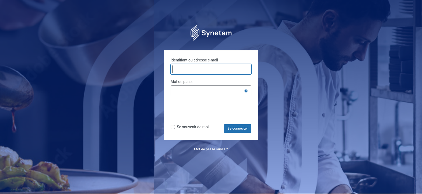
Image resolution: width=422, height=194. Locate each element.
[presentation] (211, 111)
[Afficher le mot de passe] (246, 90)
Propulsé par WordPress (211, 32)
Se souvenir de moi (193, 127)
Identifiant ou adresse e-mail (194, 60)
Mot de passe (182, 81)
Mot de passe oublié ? (211, 149)
